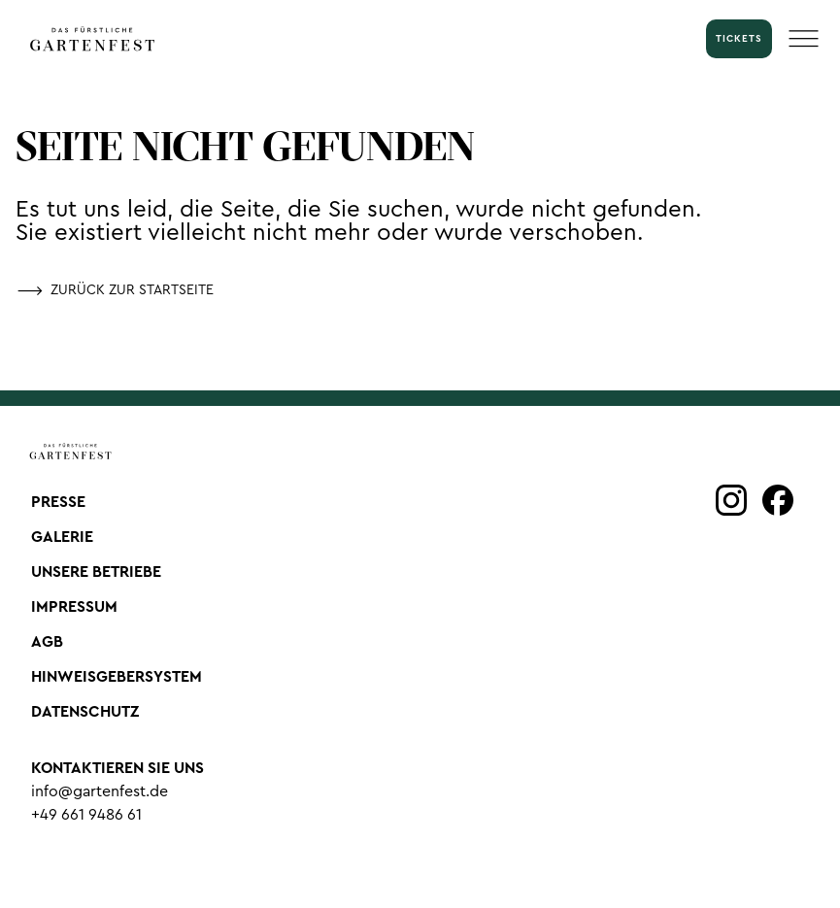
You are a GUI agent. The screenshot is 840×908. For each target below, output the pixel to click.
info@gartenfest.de (99, 791)
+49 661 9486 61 (86, 815)
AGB (47, 642)
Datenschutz (85, 712)
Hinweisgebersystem (116, 677)
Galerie (62, 537)
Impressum (74, 607)
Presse (58, 502)
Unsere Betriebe (96, 572)
